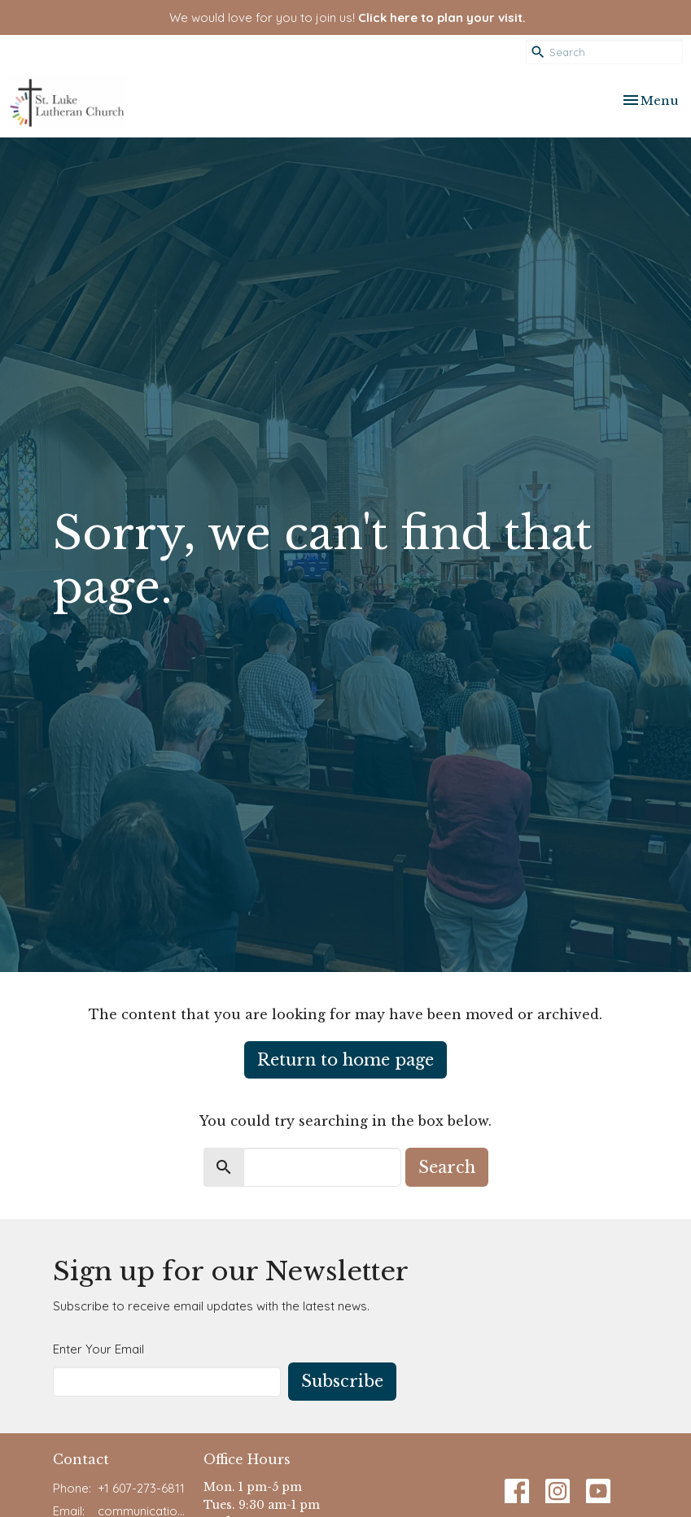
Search (446, 1167)
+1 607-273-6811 (141, 1488)
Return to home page (345, 1060)
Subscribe (342, 1381)
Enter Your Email (98, 1349)
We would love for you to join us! (347, 17)
